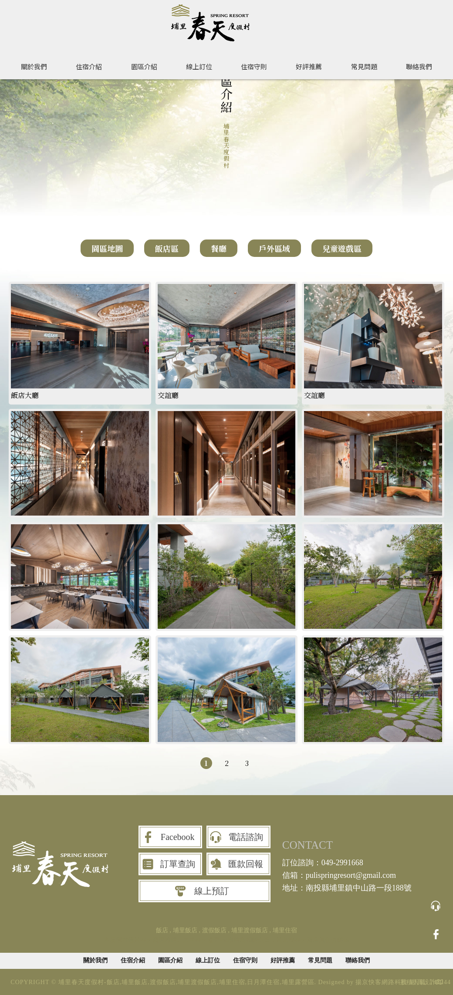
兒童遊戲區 (342, 248)
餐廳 (218, 248)
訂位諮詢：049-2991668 (322, 862)
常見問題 (364, 66)
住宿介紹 (89, 66)
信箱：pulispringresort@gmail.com (339, 875)
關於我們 (34, 66)
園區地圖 (107, 248)
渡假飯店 (214, 930)
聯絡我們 (419, 66)
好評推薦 (309, 66)
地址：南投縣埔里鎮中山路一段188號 (347, 888)
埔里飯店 (185, 930)
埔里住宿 (285, 930)
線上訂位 (199, 66)
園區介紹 (144, 66)
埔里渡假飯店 (249, 930)
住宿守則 (254, 66)
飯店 (162, 930)
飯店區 (167, 248)
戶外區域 (274, 248)
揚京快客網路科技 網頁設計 (395, 982)
